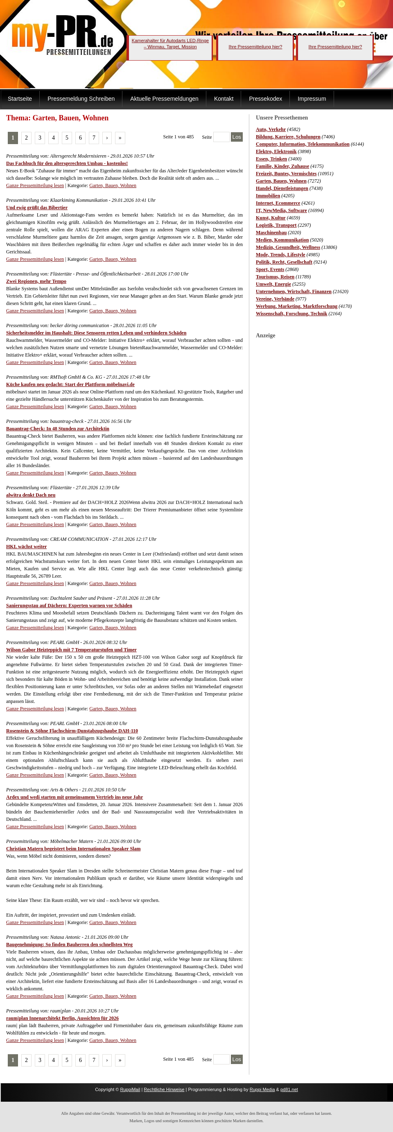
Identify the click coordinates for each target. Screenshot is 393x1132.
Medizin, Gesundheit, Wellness (288, 247)
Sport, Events (270, 269)
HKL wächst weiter (26, 546)
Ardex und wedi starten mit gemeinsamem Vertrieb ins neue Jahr (74, 797)
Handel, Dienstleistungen (282, 188)
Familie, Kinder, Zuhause (282, 166)
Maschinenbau (271, 232)
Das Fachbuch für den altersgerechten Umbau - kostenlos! (67, 163)
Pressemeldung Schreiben (81, 98)
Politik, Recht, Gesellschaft (284, 262)
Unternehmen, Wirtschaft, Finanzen (294, 291)
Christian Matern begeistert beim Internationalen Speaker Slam (73, 849)
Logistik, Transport (276, 225)
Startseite (20, 98)
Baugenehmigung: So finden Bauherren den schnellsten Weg (69, 944)
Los (237, 137)
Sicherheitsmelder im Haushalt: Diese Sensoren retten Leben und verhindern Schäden (96, 333)
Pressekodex (265, 98)
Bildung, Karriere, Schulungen (288, 137)
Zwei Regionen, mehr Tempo (36, 281)
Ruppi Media (262, 1089)
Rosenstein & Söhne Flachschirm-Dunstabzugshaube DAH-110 (72, 731)
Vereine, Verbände (275, 299)
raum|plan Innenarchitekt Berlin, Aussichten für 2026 (62, 1018)
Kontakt (223, 98)
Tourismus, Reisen (275, 277)
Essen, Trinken (271, 159)
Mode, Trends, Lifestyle (280, 255)
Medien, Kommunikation (282, 240)
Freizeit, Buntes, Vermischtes (286, 173)
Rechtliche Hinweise (164, 1089)
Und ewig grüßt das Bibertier (37, 207)
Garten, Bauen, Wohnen (281, 181)
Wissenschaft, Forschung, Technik (292, 313)
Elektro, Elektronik (276, 151)
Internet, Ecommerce (278, 203)
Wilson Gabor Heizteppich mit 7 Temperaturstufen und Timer (71, 650)
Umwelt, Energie (273, 284)
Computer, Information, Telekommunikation (303, 144)
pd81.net (289, 1089)
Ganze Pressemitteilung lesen (35, 185)
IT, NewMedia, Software (281, 210)
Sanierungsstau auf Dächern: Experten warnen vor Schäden (69, 605)
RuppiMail (130, 1089)
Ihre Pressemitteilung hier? (255, 46)
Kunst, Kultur (271, 218)
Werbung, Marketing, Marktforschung (296, 306)
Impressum (312, 98)
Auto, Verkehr (271, 129)
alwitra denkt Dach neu (30, 495)
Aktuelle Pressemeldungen (164, 98)
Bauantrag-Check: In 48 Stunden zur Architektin (57, 429)
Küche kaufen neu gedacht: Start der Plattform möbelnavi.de (70, 384)
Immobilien (268, 196)
